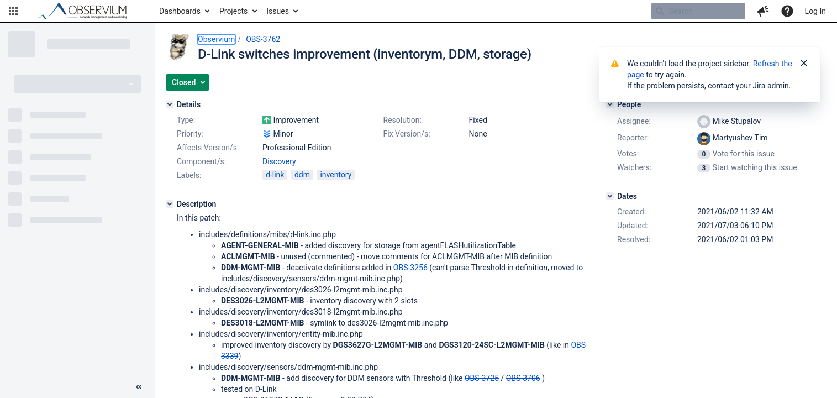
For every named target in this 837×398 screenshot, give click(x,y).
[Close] (803, 63)
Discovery (279, 161)
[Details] (169, 104)
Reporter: (633, 137)
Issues (277, 11)
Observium (216, 39)
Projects (233, 11)
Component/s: (201, 161)
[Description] (169, 204)
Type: (186, 120)
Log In (815, 11)
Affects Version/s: (208, 147)
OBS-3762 (263, 39)
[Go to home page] (87, 11)
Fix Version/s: (406, 133)
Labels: (189, 175)
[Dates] (610, 196)
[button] (13, 11)
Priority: (190, 133)
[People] (610, 104)
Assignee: (634, 121)
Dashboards (180, 11)
